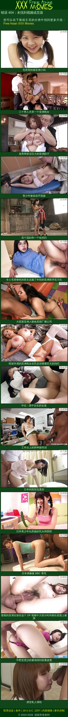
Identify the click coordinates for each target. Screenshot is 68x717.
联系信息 (8, 710)
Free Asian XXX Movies (18, 23)
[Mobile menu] (3, 5)
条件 (18, 710)
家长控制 (59, 710)
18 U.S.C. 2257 (31, 710)
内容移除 (47, 710)
